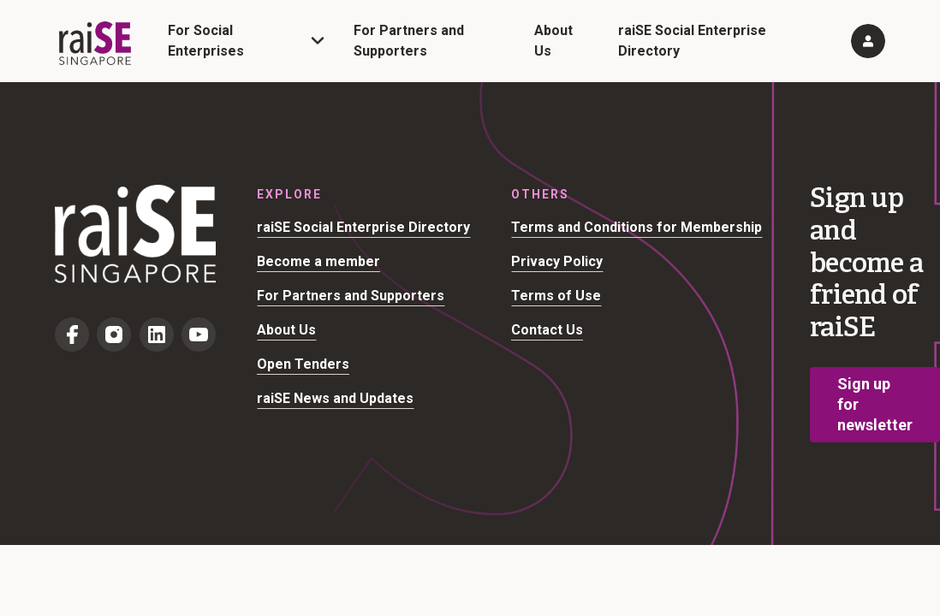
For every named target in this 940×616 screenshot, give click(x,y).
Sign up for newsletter (875, 404)
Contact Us (547, 330)
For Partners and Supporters (350, 295)
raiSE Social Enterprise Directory (363, 227)
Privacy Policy (557, 261)
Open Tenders (303, 364)
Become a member (318, 261)
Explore (289, 194)
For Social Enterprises (206, 40)
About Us (286, 330)
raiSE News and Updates (335, 398)
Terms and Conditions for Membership (636, 227)
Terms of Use (556, 295)
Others (540, 194)
